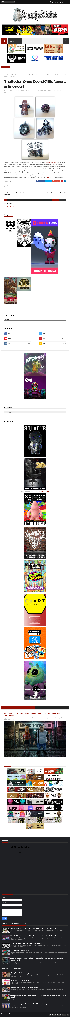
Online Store (35, 75)
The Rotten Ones (51, 162)
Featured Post (18, 707)
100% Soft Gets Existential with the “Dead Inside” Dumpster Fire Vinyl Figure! (34, 936)
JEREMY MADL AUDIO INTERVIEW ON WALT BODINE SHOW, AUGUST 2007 (33, 928)
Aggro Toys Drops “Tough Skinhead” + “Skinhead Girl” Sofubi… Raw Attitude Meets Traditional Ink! (32, 714)
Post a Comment (10, 206)
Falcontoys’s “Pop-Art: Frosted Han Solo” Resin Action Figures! (30, 1004)
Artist (9, 75)
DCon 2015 (14, 75)
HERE (47, 177)
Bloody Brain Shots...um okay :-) (20, 973)
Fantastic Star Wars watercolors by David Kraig (25, 988)
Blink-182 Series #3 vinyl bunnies (20, 980)
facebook (62, 200)
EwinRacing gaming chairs (44, 491)
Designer (20, 75)
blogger (55, 200)
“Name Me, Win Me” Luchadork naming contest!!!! (26, 943)
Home (5, 75)
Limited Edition (27, 75)
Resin (41, 75)
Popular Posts (51, 707)
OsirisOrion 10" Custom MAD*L (20, 951)
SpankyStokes (46, 75)
